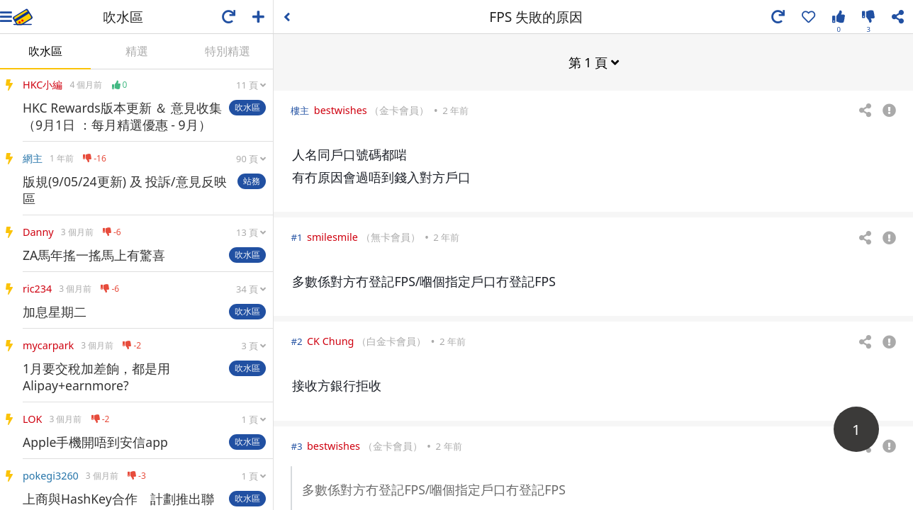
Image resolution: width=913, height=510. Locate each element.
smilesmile (332, 236)
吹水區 (45, 51)
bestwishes (340, 109)
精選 (136, 51)
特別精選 (227, 51)
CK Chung (330, 340)
